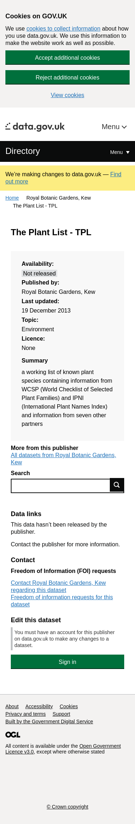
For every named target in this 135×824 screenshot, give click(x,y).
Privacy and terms (25, 714)
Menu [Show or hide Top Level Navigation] (117, 152)
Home (12, 198)
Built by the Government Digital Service (49, 721)
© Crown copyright (67, 807)
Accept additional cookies (67, 58)
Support (61, 714)
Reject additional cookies (67, 77)
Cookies (69, 706)
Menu (112, 127)
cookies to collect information (63, 29)
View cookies (67, 95)
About (12, 706)
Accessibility (39, 706)
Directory (22, 151)
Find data (117, 485)
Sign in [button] (67, 662)
